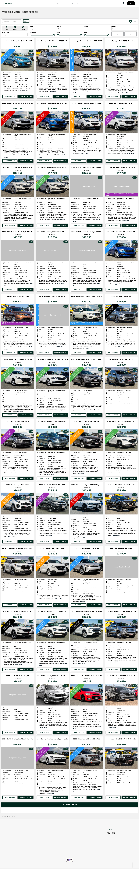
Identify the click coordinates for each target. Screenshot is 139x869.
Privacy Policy (81, 843)
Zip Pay (81, 851)
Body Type (5, 32)
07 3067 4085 (131, 3)
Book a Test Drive (82, 829)
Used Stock (60, 847)
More (80, 3)
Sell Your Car (81, 832)
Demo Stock (60, 843)
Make (31, 26)
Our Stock (61, 3)
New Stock (60, 840)
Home (60, 829)
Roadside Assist (81, 836)
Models (60, 832)
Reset (26, 21)
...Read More (24, 90)
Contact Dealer (26, 96)
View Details (10, 96)
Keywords (114, 26)
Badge (86, 26)
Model (59, 26)
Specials (60, 836)
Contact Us (81, 847)
